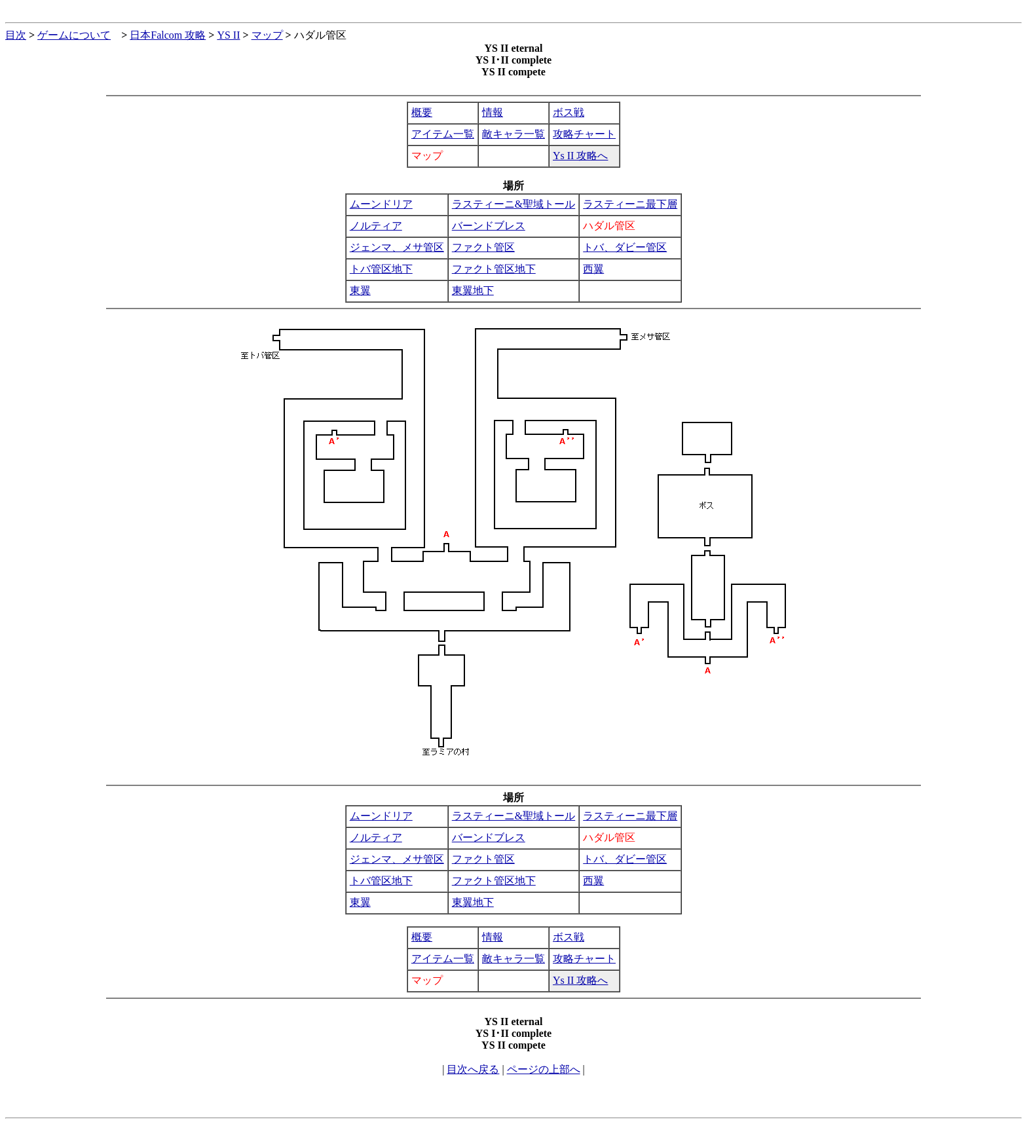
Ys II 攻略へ (580, 155)
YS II (228, 35)
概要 (421, 112)
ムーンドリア (381, 204)
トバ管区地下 (381, 268)
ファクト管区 (483, 247)
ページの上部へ (543, 1069)
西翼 (593, 268)
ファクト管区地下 (494, 268)
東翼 (360, 290)
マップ (267, 35)
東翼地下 (473, 290)
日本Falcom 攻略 (168, 35)
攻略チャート (584, 134)
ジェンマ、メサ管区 (397, 247)
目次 (15, 35)
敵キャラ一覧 (513, 134)
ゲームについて (74, 35)
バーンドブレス (488, 225)
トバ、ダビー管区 (625, 247)
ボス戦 (568, 112)
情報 (492, 112)
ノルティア (376, 225)
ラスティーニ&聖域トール (513, 204)
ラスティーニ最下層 (630, 204)
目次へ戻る (473, 1069)
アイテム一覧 (442, 134)
